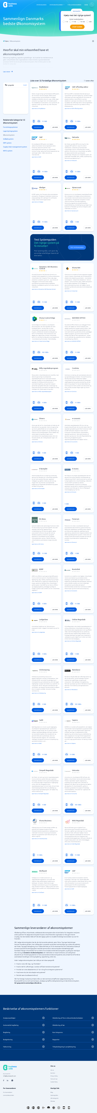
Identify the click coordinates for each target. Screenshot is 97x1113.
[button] (45, 107)
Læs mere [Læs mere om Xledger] (55, 228)
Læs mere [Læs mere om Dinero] (55, 459)
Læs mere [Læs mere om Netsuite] (88, 177)
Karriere (53, 1073)
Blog (52, 1092)
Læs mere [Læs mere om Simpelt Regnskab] (55, 810)
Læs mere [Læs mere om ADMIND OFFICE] (88, 358)
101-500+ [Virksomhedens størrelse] (45, 352)
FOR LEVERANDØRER (74, 5)
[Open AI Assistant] (12, 1080)
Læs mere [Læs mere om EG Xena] (55, 559)
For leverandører (7, 1092)
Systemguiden (54, 1095)
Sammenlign (38, 127)
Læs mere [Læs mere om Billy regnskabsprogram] (55, 408)
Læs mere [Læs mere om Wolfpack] (55, 911)
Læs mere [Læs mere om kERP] (55, 609)
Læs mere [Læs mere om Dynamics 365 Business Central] (55, 308)
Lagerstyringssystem (10, 131)
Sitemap (53, 1101)
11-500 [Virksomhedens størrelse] (44, 121)
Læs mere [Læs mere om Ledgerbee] (55, 660)
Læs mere (8, 72)
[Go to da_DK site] (33, 1107)
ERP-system (7, 143)
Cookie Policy (54, 1082)
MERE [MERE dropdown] (86, 5)
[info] (93, 41)
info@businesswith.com (9, 1076)
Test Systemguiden (77, 247)
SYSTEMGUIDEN (41, 5)
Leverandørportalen (8, 1095)
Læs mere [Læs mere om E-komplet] (55, 509)
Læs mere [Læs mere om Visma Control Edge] (55, 358)
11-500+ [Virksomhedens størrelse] (78, 121)
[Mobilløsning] (34, 121)
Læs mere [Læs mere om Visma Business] (55, 861)
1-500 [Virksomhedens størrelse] (77, 222)
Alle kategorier (55, 1098)
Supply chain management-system (15, 147)
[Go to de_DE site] (48, 1107)
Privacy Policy (54, 1076)
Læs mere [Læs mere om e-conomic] (88, 459)
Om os (52, 1070)
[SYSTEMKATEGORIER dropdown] (57, 4)
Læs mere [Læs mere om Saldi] (55, 760)
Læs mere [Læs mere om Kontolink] (88, 609)
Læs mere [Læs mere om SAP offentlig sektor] (88, 127)
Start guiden (77, 27)
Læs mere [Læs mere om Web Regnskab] (88, 861)
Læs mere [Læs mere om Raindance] (88, 710)
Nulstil (25, 85)
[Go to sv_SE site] (28, 1107)
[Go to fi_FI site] (43, 1107)
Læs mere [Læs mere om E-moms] (88, 509)
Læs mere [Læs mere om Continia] (88, 408)
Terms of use (54, 1079)
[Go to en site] (58, 1107)
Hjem (6, 41)
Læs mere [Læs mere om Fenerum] (88, 559)
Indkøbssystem (8, 139)
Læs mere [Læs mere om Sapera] (88, 760)
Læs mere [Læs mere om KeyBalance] (55, 127)
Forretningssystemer (10, 127)
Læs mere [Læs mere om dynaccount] (88, 228)
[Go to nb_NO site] (38, 1107)
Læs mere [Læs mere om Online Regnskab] (88, 660)
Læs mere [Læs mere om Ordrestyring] (55, 710)
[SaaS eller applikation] (39, 121)
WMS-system (7, 151)
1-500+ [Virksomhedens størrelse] (44, 402)
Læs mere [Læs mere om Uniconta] (88, 810)
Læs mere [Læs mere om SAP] (55, 177)
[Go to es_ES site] (69, 1107)
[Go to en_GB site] (53, 1107)
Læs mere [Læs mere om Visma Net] (88, 308)
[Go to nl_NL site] (63, 1107)
